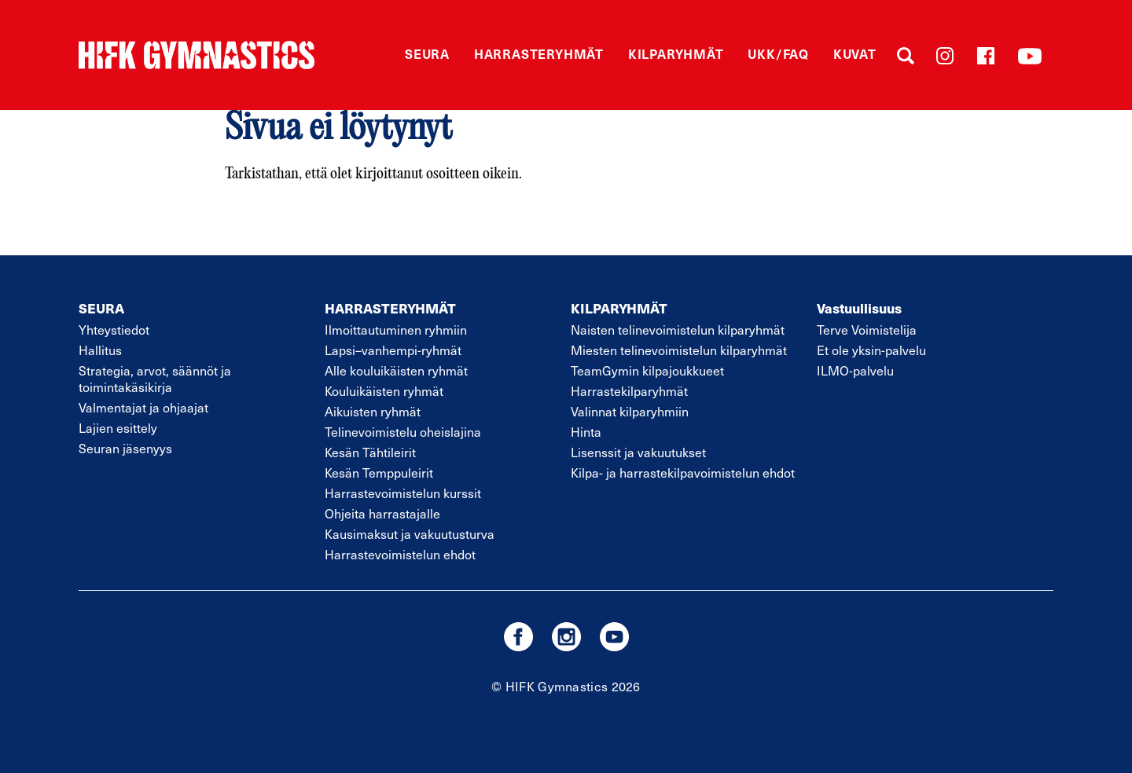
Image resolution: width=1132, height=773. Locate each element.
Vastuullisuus (859, 308)
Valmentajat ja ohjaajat (143, 407)
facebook (518, 636)
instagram (566, 636)
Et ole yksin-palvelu (871, 350)
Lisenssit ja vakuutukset (638, 452)
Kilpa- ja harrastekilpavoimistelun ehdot (683, 472)
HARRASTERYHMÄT (390, 308)
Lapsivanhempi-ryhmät (393, 350)
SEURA (101, 308)
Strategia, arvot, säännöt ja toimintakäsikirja (155, 378)
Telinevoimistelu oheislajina (403, 431)
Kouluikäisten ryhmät (384, 391)
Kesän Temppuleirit (379, 472)
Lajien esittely (118, 427)
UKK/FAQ (778, 53)
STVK (196, 55)
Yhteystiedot (114, 329)
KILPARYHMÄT (619, 308)
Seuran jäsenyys (125, 448)
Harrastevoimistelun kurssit (403, 493)
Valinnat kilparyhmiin (630, 411)
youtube (614, 636)
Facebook (985, 55)
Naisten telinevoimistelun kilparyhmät (678, 329)
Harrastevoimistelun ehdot (400, 554)
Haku (905, 55)
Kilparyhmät (676, 53)
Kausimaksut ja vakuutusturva (409, 534)
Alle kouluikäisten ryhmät (396, 370)
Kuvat (855, 53)
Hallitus (100, 350)
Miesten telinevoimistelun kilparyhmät (679, 350)
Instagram (945, 55)
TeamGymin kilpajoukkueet (647, 370)
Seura (427, 53)
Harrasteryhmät (539, 53)
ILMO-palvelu (855, 370)
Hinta (586, 431)
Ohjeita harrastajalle (382, 513)
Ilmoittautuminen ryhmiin (396, 329)
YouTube (1030, 55)
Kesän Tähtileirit (370, 452)
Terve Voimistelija (867, 329)
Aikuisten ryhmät (373, 411)
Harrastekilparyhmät (629, 391)
